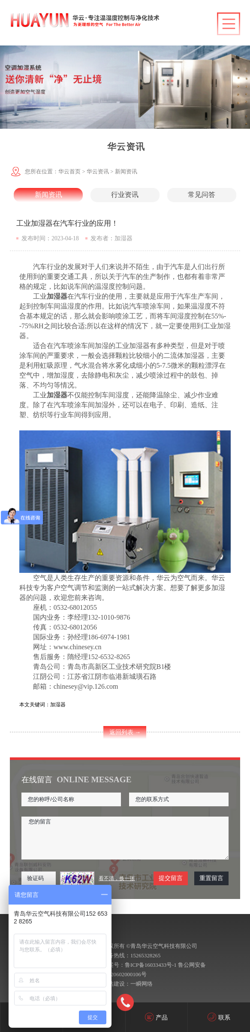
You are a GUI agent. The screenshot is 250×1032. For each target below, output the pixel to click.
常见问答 (201, 194)
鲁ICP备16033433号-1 (151, 965)
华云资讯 (98, 172)
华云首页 (69, 172)
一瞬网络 (141, 984)
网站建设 (113, 984)
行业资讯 (125, 194)
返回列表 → (125, 732)
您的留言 (125, 838)
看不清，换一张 (117, 878)
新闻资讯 (126, 172)
